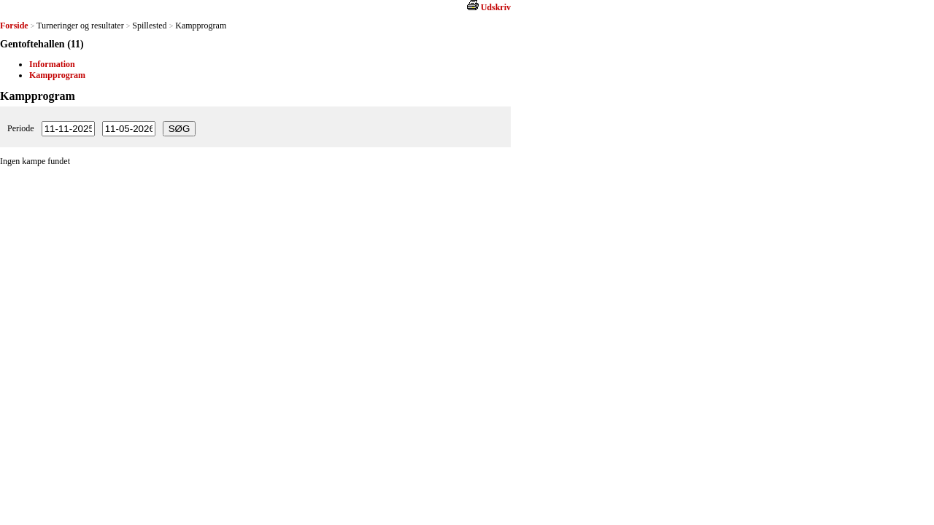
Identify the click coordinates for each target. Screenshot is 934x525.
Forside (14, 25)
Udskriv (496, 7)
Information (52, 64)
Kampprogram (57, 75)
